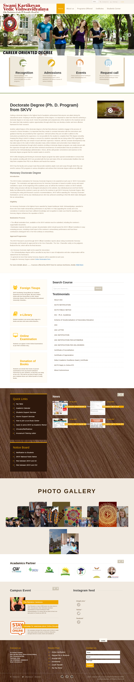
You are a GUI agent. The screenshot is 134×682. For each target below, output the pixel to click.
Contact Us (16, 677)
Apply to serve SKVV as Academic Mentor (31, 425)
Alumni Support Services (25, 416)
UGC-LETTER (59, 330)
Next (129, 34)
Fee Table (19, 404)
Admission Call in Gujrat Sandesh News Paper (75, 424)
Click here (79, 265)
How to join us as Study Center (27, 421)
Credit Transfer (57, 665)
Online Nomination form (42, 259)
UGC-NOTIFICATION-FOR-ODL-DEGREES (69, 345)
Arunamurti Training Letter (26, 433)
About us (70, 9)
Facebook (79, 618)
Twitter (78, 610)
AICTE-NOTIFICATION (62, 305)
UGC (55, 325)
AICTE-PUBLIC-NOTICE (62, 310)
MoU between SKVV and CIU (26, 465)
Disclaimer (38, 677)
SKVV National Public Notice (26, 457)
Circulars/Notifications (24, 429)
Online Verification (58, 652)
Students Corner (114, 9)
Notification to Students (25, 452)
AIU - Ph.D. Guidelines (62, 315)
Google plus (79, 601)
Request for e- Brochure (60, 655)
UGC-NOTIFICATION (61, 335)
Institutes (100, 9)
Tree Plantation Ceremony (33, 602)
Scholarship (56, 662)
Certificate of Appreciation (64, 355)
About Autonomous (61, 370)
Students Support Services (26, 412)
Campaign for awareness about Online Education (40, 626)
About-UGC (58, 300)
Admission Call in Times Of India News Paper (113, 424)
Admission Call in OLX (111, 407)
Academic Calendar (23, 408)
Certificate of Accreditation (64, 350)
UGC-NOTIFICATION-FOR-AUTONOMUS (68, 340)
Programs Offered (84, 9)
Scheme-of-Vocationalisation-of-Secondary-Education (74, 320)
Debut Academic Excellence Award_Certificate (71, 360)
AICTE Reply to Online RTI (64, 365)
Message (103, 661)
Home (60, 9)
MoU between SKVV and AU (26, 461)
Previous (4, 34)
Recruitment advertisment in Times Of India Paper (75, 407)
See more (24, 74)
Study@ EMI (56, 658)
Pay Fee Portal (57, 668)
